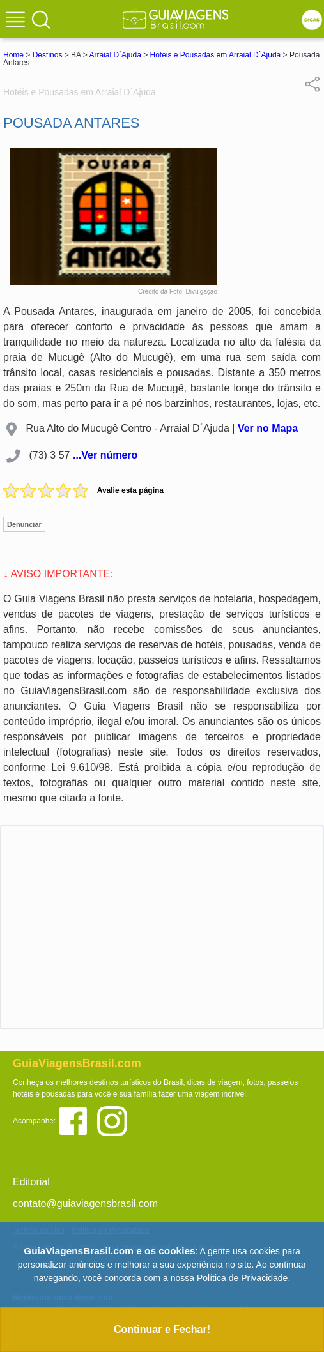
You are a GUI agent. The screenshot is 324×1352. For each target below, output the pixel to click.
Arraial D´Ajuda (115, 54)
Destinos (48, 54)
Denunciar (24, 524)
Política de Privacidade (242, 1278)
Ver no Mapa (268, 428)
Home (13, 54)
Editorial (31, 1181)
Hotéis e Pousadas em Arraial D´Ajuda (215, 54)
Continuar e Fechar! (162, 1329)
